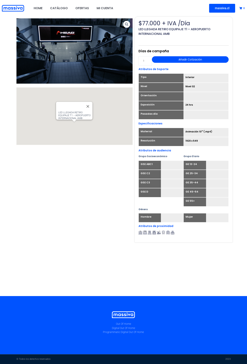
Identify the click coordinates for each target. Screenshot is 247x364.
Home (38, 8)
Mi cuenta (105, 8)
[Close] (87, 106)
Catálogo (59, 8)
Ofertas (82, 8)
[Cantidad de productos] (145, 60)
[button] (126, 24)
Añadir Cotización (190, 59)
